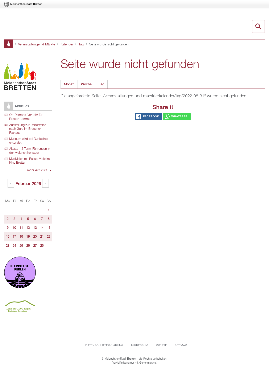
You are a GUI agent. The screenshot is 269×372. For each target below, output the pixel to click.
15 (48, 227)
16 (7, 236)
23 (7, 245)
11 (21, 227)
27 (35, 245)
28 (42, 245)
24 (14, 245)
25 (21, 245)
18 (21, 236)
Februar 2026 (28, 183)
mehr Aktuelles (37, 170)
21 (42, 236)
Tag (81, 44)
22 (48, 236)
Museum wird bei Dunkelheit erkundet (28, 141)
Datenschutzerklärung (104, 345)
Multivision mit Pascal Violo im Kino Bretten (29, 161)
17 (14, 236)
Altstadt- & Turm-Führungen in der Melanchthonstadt (29, 150)
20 (35, 236)
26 (28, 245)
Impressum (139, 345)
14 (42, 227)
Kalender (67, 44)
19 (28, 236)
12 (28, 227)
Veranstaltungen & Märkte (36, 44)
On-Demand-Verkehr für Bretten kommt (25, 117)
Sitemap (181, 345)
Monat (69, 84)
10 (14, 227)
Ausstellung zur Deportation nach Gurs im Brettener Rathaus (27, 129)
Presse (161, 345)
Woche (86, 84)
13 (35, 227)
